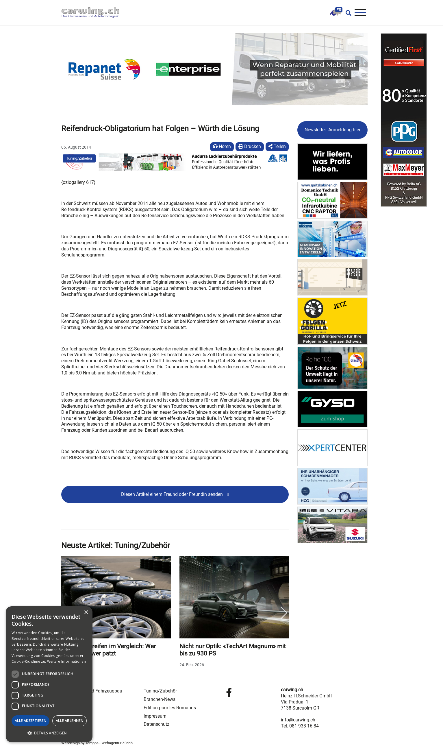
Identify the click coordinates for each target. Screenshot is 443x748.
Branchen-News (159, 699)
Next (283, 613)
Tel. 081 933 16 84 (300, 726)
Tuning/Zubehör (79, 158)
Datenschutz (156, 724)
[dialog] (49, 674)
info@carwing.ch (298, 720)
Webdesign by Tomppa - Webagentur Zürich (97, 743)
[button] (49, 733)
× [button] (86, 612)
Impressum (155, 716)
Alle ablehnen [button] (69, 720)
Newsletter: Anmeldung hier (332, 129)
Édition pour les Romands (170, 707)
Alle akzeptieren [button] (30, 720)
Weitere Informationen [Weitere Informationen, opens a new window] (66, 661)
